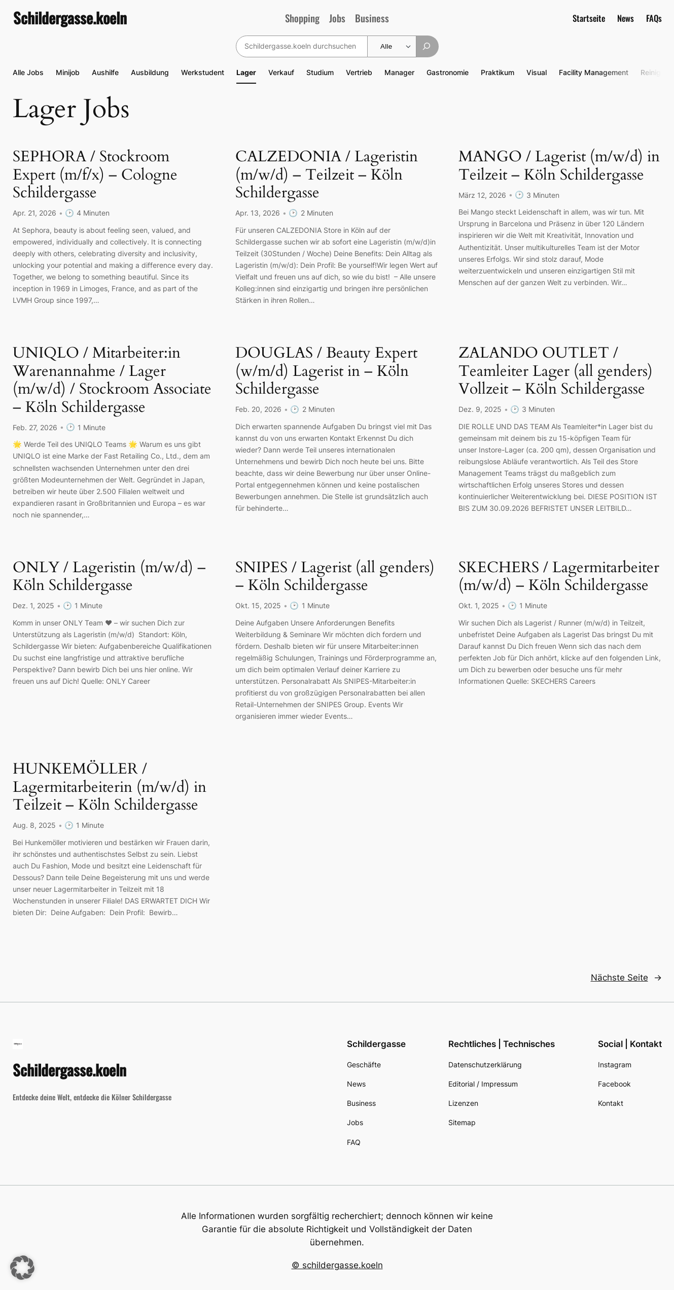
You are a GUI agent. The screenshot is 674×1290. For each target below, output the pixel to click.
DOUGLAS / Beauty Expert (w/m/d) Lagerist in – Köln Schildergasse (326, 371)
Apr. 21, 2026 (34, 212)
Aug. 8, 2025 (34, 823)
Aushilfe (105, 72)
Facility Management (593, 72)
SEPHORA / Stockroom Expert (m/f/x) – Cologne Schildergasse (95, 175)
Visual (536, 72)
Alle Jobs (28, 72)
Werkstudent (202, 72)
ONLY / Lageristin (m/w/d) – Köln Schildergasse (109, 576)
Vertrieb (359, 72)
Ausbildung (150, 72)
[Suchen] (427, 46)
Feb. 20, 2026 (258, 408)
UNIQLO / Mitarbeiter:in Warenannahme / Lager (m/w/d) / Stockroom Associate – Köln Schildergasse (112, 380)
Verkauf (281, 72)
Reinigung (657, 72)
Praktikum (497, 72)
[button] (22, 1267)
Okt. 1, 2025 (478, 604)
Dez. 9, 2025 (480, 408)
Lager (246, 72)
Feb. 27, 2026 (35, 426)
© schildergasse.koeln (337, 1263)
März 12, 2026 (482, 194)
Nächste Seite (626, 975)
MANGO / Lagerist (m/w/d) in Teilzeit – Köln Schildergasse (559, 166)
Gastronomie (448, 72)
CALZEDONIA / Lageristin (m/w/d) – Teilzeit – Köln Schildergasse (326, 175)
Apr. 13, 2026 (257, 212)
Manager (399, 72)
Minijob (68, 72)
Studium (320, 72)
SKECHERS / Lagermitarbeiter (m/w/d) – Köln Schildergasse (558, 576)
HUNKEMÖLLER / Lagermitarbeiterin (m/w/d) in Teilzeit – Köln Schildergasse (109, 786)
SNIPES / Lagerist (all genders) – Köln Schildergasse (335, 576)
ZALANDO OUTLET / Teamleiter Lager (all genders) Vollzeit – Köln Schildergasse (555, 371)
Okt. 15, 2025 (258, 604)
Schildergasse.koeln (70, 18)
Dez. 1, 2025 (33, 604)
